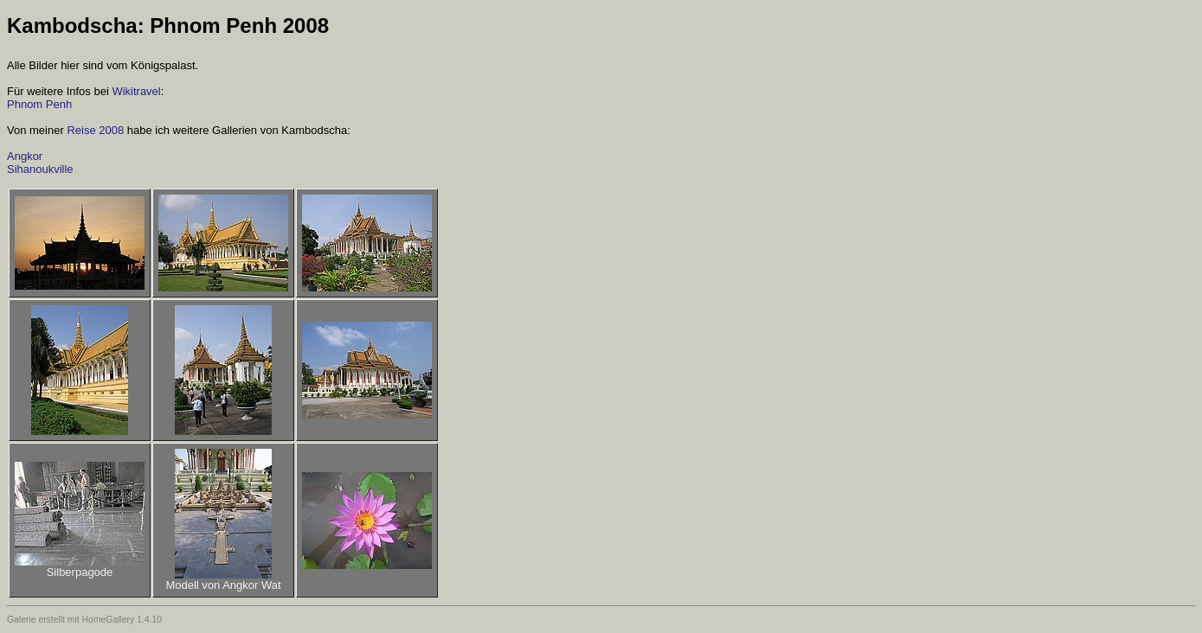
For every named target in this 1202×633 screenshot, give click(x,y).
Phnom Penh (39, 104)
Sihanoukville (40, 169)
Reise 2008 (95, 130)
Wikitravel (136, 91)
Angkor (24, 156)
